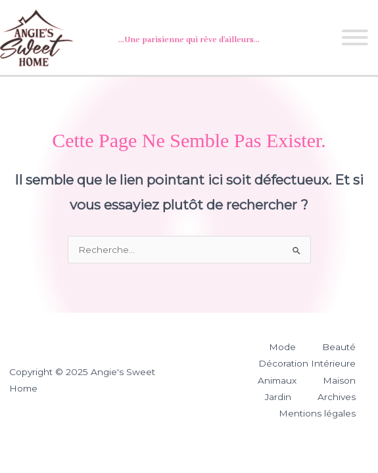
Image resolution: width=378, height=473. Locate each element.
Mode (282, 347)
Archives (337, 397)
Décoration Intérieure (307, 363)
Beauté (339, 347)
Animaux (277, 380)
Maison (339, 380)
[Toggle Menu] (354, 37)
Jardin (278, 397)
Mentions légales (317, 413)
